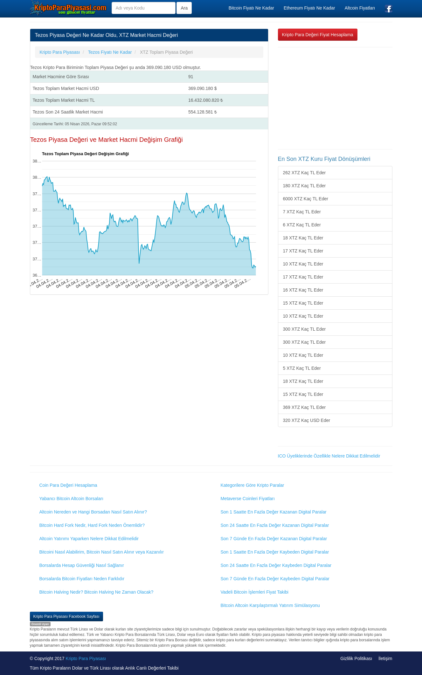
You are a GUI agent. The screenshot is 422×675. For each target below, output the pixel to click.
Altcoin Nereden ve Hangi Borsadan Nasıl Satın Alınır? (93, 511)
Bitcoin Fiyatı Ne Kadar (251, 7)
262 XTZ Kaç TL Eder (304, 172)
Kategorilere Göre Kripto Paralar (252, 485)
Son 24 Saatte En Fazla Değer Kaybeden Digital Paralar (276, 565)
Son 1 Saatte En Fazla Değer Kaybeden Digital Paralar (275, 551)
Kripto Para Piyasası (86, 658)
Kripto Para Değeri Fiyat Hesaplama (317, 34)
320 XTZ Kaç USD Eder (306, 420)
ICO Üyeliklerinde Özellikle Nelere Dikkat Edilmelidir (329, 455)
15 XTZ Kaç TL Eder (303, 303)
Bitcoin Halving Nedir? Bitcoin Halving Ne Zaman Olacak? (96, 592)
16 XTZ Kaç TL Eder (303, 290)
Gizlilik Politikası (356, 658)
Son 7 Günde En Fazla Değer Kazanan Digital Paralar (274, 538)
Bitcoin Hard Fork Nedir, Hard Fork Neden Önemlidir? (92, 525)
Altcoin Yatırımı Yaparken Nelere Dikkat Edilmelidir (89, 538)
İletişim (385, 658)
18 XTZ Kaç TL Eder (303, 237)
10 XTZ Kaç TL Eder (303, 263)
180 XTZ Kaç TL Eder (304, 185)
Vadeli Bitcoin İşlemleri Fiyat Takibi (254, 592)
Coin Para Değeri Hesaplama (68, 485)
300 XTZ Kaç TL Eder (304, 329)
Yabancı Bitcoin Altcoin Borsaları (71, 498)
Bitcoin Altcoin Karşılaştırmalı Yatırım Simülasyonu (270, 605)
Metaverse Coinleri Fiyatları (248, 498)
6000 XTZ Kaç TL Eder (305, 198)
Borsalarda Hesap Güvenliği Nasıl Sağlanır (81, 565)
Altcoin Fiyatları (360, 7)
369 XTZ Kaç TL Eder (304, 407)
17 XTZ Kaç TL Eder (303, 250)
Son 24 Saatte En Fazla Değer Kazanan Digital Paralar (275, 525)
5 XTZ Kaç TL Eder (302, 368)
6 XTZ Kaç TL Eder (302, 224)
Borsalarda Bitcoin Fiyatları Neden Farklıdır (82, 578)
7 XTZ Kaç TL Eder (302, 211)
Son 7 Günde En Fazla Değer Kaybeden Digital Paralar (275, 578)
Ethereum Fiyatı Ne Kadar (309, 7)
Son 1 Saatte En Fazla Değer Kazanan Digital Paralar (274, 511)
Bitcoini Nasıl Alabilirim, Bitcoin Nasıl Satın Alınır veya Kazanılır (101, 551)
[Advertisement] (335, 98)
